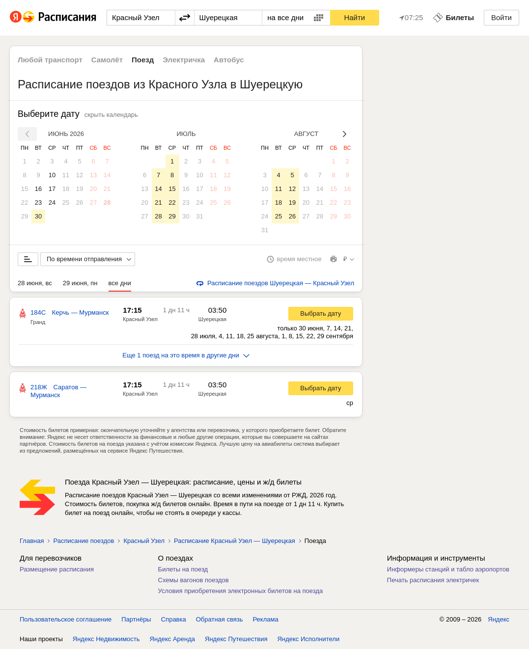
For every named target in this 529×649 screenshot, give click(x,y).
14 (107, 175)
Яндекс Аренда (172, 639)
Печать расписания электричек (433, 580)
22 (24, 202)
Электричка (184, 59)
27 (93, 202)
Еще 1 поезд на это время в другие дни (186, 355)
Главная (32, 540)
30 (38, 216)
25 (65, 202)
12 (79, 175)
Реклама (265, 619)
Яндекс (498, 619)
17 (52, 188)
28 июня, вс (35, 283)
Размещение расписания (57, 569)
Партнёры (136, 619)
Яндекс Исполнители (309, 639)
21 (107, 188)
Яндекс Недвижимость (106, 639)
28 (107, 202)
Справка (173, 619)
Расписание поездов (83, 540)
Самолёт (107, 59)
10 (52, 175)
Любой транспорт (50, 59)
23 (38, 202)
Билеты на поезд (183, 569)
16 (38, 188)
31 (199, 216)
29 (24, 216)
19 (79, 188)
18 (65, 188)
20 (93, 188)
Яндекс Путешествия (236, 639)
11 (65, 175)
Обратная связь (219, 619)
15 (24, 188)
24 (52, 202)
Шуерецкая (212, 319)
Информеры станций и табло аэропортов (448, 569)
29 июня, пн (80, 283)
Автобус (229, 59)
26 (79, 202)
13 (93, 175)
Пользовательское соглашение (65, 619)
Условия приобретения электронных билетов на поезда (240, 591)
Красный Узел (140, 319)
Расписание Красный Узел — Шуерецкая (234, 540)
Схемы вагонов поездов (193, 580)
